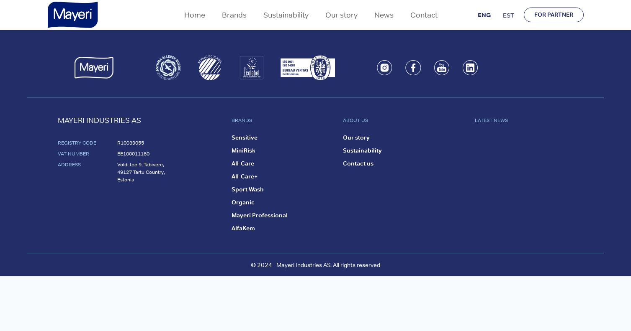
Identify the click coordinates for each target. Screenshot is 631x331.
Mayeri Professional (260, 215)
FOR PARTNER (553, 14)
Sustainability (286, 15)
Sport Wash (248, 189)
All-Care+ (245, 176)
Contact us (358, 163)
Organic (243, 202)
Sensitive (245, 137)
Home (194, 15)
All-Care (243, 163)
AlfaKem (243, 228)
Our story (341, 15)
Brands (234, 15)
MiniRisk (243, 150)
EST (508, 15)
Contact (424, 15)
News (384, 15)
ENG (484, 15)
